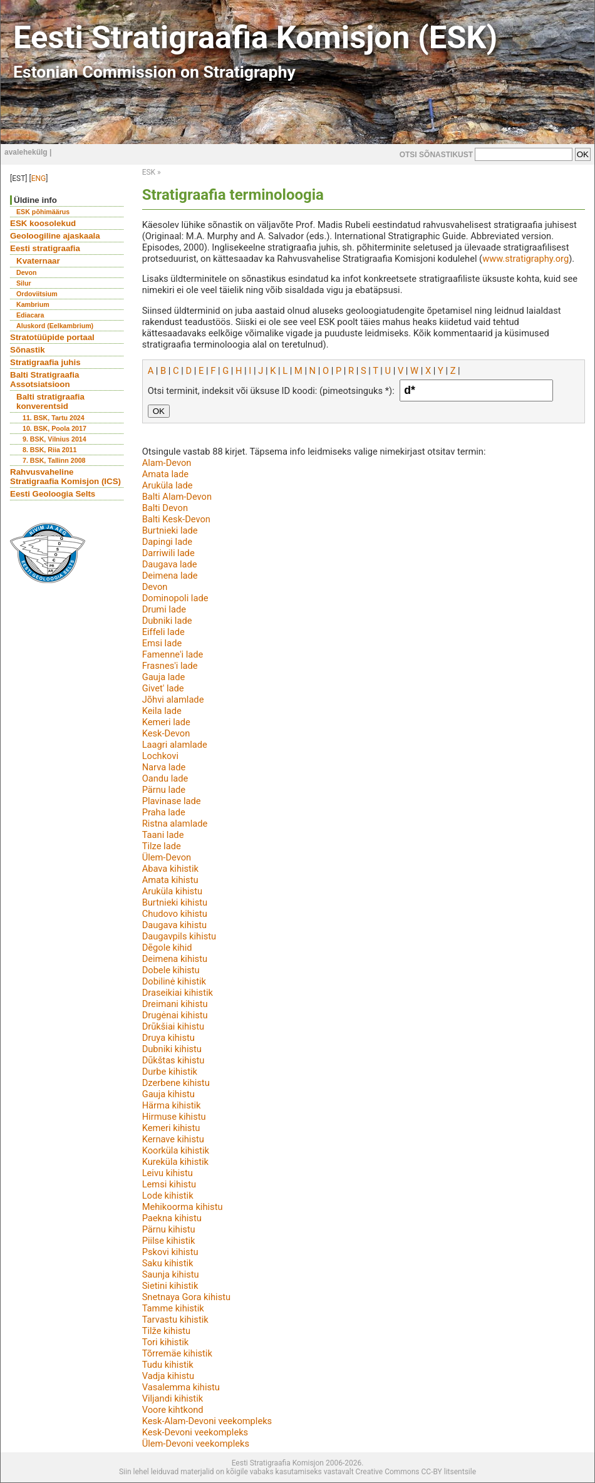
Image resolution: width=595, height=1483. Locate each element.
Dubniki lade (167, 620)
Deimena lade (170, 575)
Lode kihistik (168, 1195)
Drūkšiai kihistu (173, 1026)
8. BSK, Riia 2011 (49, 449)
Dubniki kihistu (172, 1049)
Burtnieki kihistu (174, 902)
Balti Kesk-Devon (176, 519)
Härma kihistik (171, 1105)
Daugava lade (169, 564)
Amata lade (165, 474)
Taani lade (163, 834)
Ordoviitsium (37, 293)
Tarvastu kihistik (175, 1319)
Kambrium (32, 304)
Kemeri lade (166, 722)
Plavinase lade (171, 801)
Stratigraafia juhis (45, 362)
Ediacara (30, 315)
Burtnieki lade (170, 530)
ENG (38, 178)
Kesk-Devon (166, 733)
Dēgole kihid (167, 947)
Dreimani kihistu (175, 1004)
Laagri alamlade (174, 744)
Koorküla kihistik (175, 1150)
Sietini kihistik (170, 1285)
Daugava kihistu (174, 925)
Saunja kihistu (170, 1274)
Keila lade (162, 710)
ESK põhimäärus (43, 211)
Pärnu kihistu (168, 1229)
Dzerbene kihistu (176, 1082)
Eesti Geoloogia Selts (52, 494)
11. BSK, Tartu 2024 (54, 417)
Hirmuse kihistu (174, 1116)
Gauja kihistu (168, 1094)
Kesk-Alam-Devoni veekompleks (207, 1421)
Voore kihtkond (173, 1409)
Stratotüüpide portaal (52, 337)
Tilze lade (161, 846)
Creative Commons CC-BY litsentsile (416, 1471)
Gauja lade (163, 677)
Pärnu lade (164, 789)
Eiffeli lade (163, 632)
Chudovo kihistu (174, 913)
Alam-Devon (167, 462)
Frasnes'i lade (170, 665)
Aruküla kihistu (172, 891)
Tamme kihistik (173, 1308)
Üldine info (35, 200)
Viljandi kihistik (172, 1398)
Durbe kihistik (169, 1071)
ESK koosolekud (43, 223)
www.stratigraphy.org (525, 258)
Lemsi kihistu (169, 1184)
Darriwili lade (168, 553)
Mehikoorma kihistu (182, 1206)
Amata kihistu (170, 880)
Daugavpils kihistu (179, 936)
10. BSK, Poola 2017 (54, 428)
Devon (26, 272)
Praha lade (163, 812)
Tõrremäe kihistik (177, 1353)
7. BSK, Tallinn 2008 (54, 460)
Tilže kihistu (166, 1330)
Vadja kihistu (168, 1376)
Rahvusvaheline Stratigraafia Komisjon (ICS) (65, 476)
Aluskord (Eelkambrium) (54, 325)
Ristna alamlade (175, 823)
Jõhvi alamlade (173, 699)
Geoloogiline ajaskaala (55, 235)
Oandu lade (165, 778)
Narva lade (164, 767)
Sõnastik (27, 349)
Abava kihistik (170, 868)
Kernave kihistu (173, 1139)
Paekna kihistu (172, 1218)
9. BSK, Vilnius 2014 (54, 439)
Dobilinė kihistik (174, 981)
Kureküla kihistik (175, 1161)
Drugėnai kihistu (175, 1015)
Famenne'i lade (173, 654)
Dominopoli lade (175, 598)
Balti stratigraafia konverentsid (50, 401)
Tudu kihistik (168, 1364)
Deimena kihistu (174, 958)
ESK (148, 172)
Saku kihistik (168, 1263)
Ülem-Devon (166, 857)
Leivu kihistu (167, 1173)
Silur (23, 283)
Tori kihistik (165, 1342)
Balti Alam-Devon (177, 496)
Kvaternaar (38, 261)
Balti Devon (165, 508)
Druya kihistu (168, 1037)
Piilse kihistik (168, 1240)
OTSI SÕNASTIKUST (436, 154)
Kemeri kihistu (171, 1128)
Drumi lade (164, 609)
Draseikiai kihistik (177, 992)
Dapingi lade (167, 541)
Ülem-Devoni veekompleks (195, 1443)
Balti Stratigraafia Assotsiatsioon (44, 379)
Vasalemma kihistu (181, 1387)
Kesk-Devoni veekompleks (195, 1432)
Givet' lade (163, 688)
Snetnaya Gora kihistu (186, 1297)
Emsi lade (162, 643)
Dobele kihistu (171, 970)
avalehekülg (26, 152)
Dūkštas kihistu (173, 1060)
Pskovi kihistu (170, 1252)
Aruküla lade (167, 485)
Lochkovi (160, 756)
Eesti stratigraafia (45, 248)
